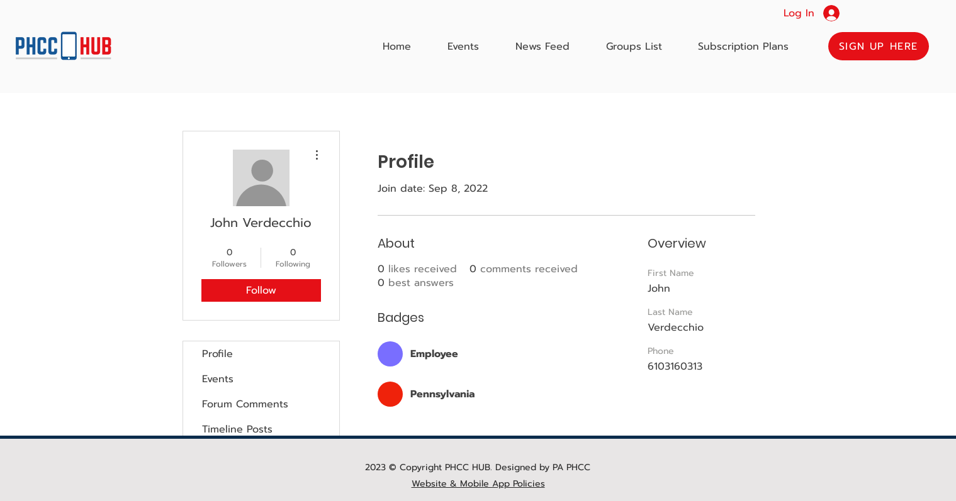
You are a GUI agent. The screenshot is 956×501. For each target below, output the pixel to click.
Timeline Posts (237, 429)
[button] (878, 46)
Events (217, 379)
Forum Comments (245, 404)
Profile (217, 353)
